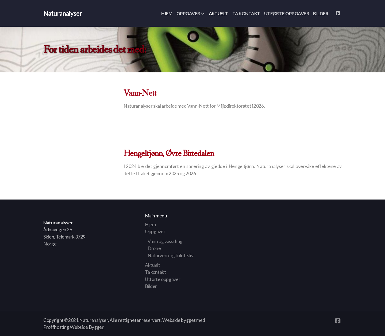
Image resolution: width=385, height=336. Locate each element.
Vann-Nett (140, 93)
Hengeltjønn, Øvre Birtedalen (169, 153)
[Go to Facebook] (338, 13)
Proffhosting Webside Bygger (73, 327)
